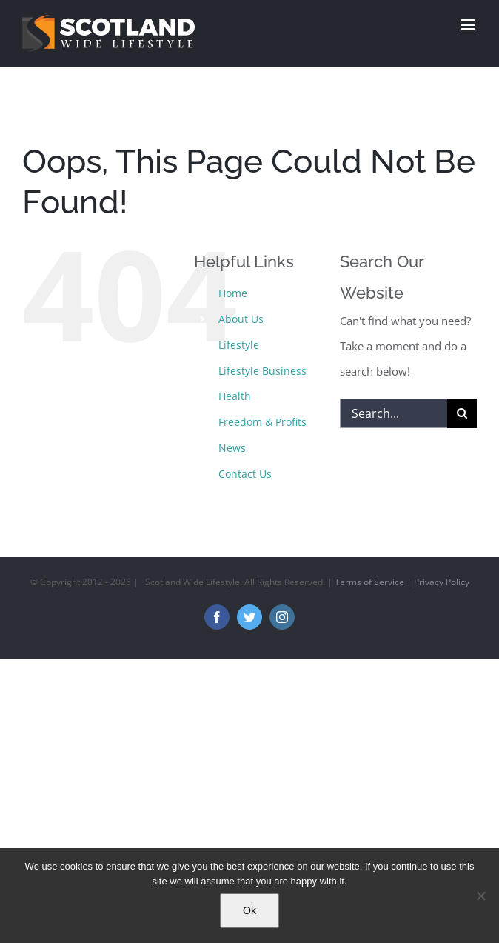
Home (232, 293)
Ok (249, 910)
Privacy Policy (441, 582)
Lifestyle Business (262, 371)
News (232, 448)
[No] (480, 895)
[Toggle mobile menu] (469, 25)
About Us (241, 319)
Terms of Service (369, 582)
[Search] (462, 413)
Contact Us (245, 474)
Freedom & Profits (262, 422)
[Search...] (393, 413)
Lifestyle (238, 345)
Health (234, 396)
